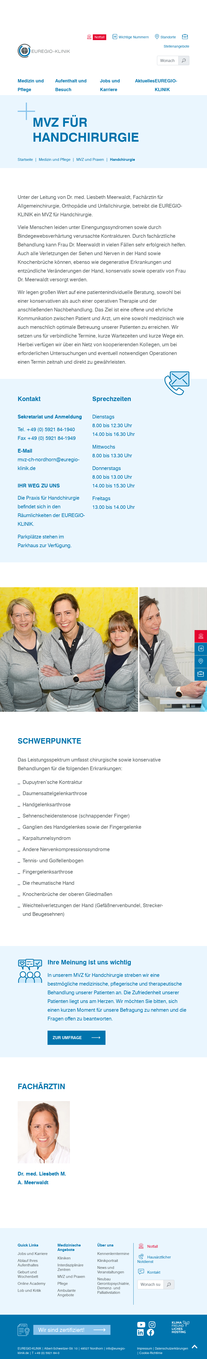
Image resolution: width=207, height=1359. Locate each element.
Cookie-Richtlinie (150, 1325)
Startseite (25, 132)
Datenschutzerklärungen (171, 1321)
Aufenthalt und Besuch (71, 58)
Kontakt (148, 1244)
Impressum (144, 1321)
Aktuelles (145, 53)
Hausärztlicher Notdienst (154, 1231)
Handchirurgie (122, 132)
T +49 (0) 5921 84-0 (45, 1325)
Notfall (147, 1218)
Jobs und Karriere (110, 58)
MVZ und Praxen (90, 132)
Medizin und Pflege (31, 58)
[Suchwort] (168, 33)
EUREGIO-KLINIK (166, 58)
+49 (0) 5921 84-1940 (50, 402)
